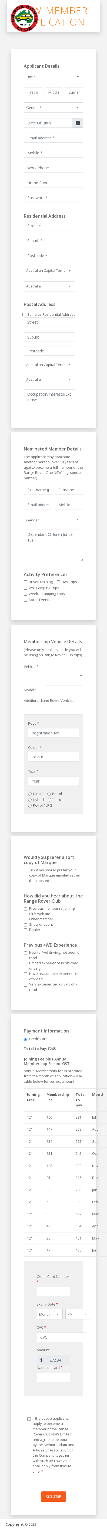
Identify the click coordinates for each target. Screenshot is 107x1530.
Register (53, 1496)
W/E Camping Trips (44, 587)
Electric (58, 799)
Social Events (39, 599)
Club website (39, 913)
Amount (43, 1349)
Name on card (49, 1367)
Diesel (38, 793)
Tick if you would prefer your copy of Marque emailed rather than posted (54, 875)
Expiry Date (47, 1304)
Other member (41, 918)
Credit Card (38, 1038)
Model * (30, 689)
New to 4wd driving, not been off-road (56, 955)
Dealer (34, 929)
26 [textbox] (70, 1313)
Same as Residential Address (51, 314)
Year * (33, 771)
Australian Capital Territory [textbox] (48, 270)
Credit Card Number (53, 1279)
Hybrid (38, 799)
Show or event (41, 924)
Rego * (33, 723)
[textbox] (53, 77)
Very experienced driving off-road (53, 987)
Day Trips (69, 581)
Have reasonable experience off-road (53, 976)
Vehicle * (31, 666)
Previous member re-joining (52, 908)
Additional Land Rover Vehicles (49, 700)
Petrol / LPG (42, 805)
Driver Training (41, 581)
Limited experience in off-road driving (53, 965)
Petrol (57, 793)
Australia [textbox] (33, 286)
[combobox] (53, 77)
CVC (41, 1327)
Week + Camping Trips (47, 593)
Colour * (35, 747)
